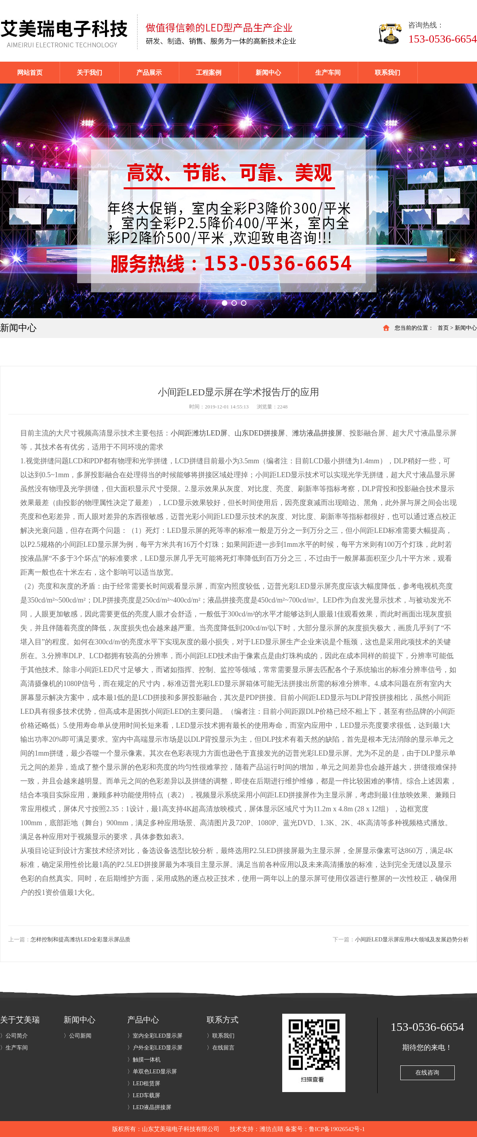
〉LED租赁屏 (143, 1083)
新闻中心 (466, 328)
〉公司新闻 (77, 1036)
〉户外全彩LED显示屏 (154, 1048)
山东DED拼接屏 (260, 433)
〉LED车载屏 (143, 1095)
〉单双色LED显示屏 (152, 1072)
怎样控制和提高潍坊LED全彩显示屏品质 (80, 940)
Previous (27, 201)
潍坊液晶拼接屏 (317, 433)
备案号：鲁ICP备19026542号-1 (325, 1129)
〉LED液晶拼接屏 (149, 1107)
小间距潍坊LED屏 (199, 433)
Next (450, 201)
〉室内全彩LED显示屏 (154, 1036)
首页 (443, 328)
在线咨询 (427, 1072)
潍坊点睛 (271, 1129)
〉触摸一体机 (144, 1060)
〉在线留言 (221, 1048)
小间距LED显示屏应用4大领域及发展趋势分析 (412, 940)
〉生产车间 (14, 1048)
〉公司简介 (14, 1036)
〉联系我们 (221, 1036)
